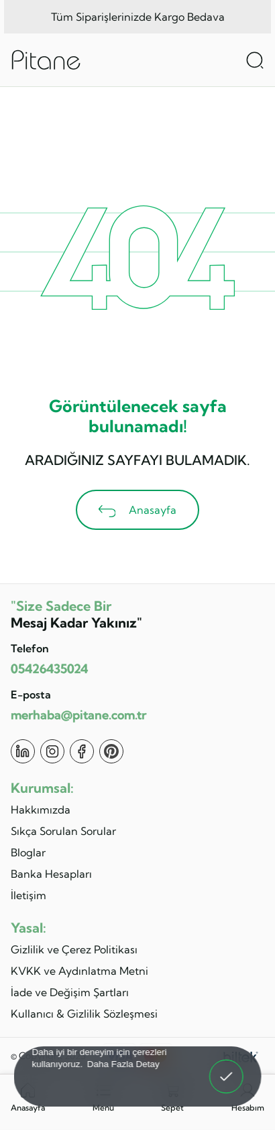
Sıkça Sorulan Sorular (63, 831)
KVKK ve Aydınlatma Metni (79, 970)
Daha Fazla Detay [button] (123, 1063)
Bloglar (28, 852)
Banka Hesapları (51, 873)
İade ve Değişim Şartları (70, 992)
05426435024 (49, 668)
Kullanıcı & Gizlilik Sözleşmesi (84, 1013)
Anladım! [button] (226, 1067)
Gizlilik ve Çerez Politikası (74, 949)
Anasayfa (138, 510)
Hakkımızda (40, 809)
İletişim (28, 895)
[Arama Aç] (254, 60)
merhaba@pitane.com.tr (78, 715)
